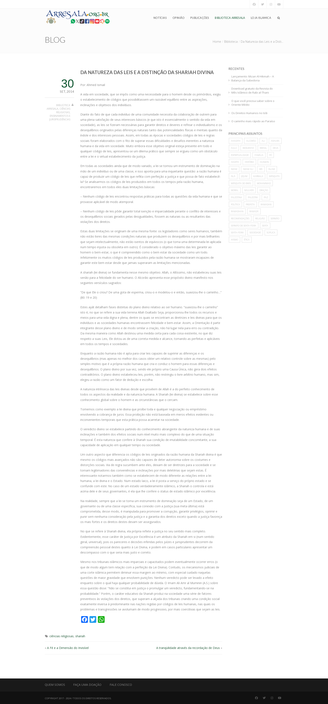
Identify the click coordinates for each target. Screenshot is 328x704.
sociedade (255, 232)
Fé (270, 155)
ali (263, 140)
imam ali (248, 169)
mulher (249, 190)
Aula (234, 147)
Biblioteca (231, 42)
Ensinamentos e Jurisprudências (59, 117)
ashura (275, 140)
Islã (233, 176)
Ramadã (254, 211)
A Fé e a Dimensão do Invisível (68, 648)
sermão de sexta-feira (243, 225)
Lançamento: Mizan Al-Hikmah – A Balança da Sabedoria (252, 78)
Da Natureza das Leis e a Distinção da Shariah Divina (147, 72)
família (259, 155)
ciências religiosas (61, 636)
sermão (275, 218)
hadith (235, 161)
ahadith (235, 140)
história (249, 161)
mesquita (274, 176)
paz (266, 197)
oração (263, 190)
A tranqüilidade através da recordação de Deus (188, 648)
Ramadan (266, 204)
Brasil (263, 147)
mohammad (264, 183)
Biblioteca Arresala (230, 18)
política (235, 204)
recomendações (240, 218)
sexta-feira (237, 232)
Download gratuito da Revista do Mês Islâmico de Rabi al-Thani (252, 90)
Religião (260, 218)
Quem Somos (55, 685)
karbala (258, 176)
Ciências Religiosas (63, 110)
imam (234, 169)
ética (247, 239)
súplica (271, 232)
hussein (264, 161)
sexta (265, 225)
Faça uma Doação (87, 685)
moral (234, 190)
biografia (248, 147)
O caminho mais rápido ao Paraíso (253, 121)
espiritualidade (240, 155)
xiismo (234, 239)
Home (217, 42)
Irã (261, 169)
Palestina (236, 197)
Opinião (178, 18)
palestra (253, 197)
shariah (80, 636)
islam (271, 169)
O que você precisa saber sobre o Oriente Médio (252, 103)
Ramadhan (237, 211)
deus (275, 147)
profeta (250, 204)
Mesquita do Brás (241, 183)
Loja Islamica (261, 18)
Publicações (199, 18)
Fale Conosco (121, 685)
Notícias (160, 18)
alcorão (251, 140)
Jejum (244, 176)
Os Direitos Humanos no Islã (249, 113)
